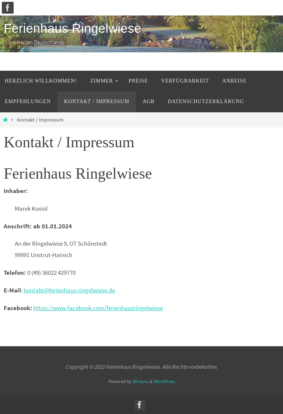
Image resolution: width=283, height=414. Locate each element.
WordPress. (164, 381)
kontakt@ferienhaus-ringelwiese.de (69, 290)
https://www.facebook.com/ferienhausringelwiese (98, 308)
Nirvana (140, 381)
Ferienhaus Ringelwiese (73, 28)
